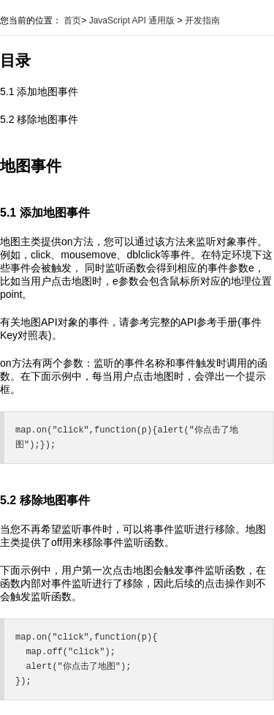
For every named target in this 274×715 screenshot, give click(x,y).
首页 (72, 20)
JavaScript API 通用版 (132, 20)
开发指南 (202, 20)
